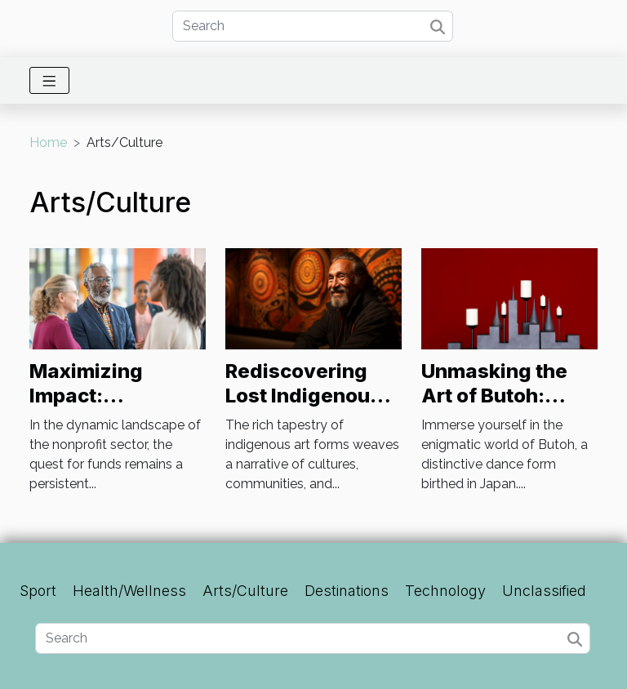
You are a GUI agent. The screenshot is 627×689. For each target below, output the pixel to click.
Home (48, 142)
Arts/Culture (245, 590)
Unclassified (544, 590)
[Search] (312, 26)
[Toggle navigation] (49, 80)
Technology (445, 590)
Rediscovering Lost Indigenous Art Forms (303, 396)
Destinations (347, 590)
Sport (38, 590)
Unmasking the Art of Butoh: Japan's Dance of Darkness (506, 408)
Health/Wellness (129, 590)
